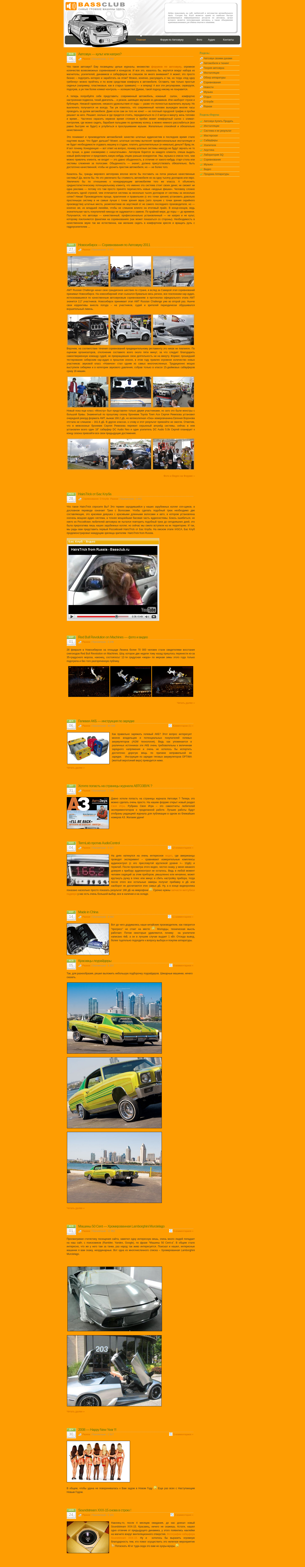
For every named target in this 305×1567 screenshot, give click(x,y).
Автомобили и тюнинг (216, 63)
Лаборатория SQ (214, 154)
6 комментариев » (183, 965)
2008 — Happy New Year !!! (97, 1430)
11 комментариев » (182, 917)
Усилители (210, 145)
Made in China (88, 912)
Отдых (207, 96)
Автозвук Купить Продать (218, 121)
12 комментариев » (182, 847)
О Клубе (104, 499)
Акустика (209, 150)
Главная (141, 39)
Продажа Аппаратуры (216, 174)
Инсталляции (211, 72)
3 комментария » (184, 1515)
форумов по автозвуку (166, 66)
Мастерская (211, 135)
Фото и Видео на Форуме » (179, 475)
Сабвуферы (211, 140)
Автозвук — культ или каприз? (100, 54)
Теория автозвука (214, 68)
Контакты (228, 39)
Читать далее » (186, 702)
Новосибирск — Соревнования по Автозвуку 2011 (114, 245)
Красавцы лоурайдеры (94, 961)
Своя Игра (118, 806)
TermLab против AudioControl (99, 843)
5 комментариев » (183, 1231)
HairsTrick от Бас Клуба (94, 494)
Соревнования (90, 499)
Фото (199, 39)
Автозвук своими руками (218, 58)
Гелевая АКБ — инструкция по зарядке (106, 721)
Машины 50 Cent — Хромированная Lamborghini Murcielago (121, 1226)
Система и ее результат (218, 130)
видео (168, 855)
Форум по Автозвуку (172, 39)
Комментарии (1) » (183, 726)
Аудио (211, 39)
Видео (207, 169)
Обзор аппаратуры (215, 77)
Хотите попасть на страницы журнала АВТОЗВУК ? (115, 786)
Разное (86, 59)
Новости (209, 87)
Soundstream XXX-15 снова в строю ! (104, 1510)
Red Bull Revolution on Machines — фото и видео (113, 637)
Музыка (208, 92)
